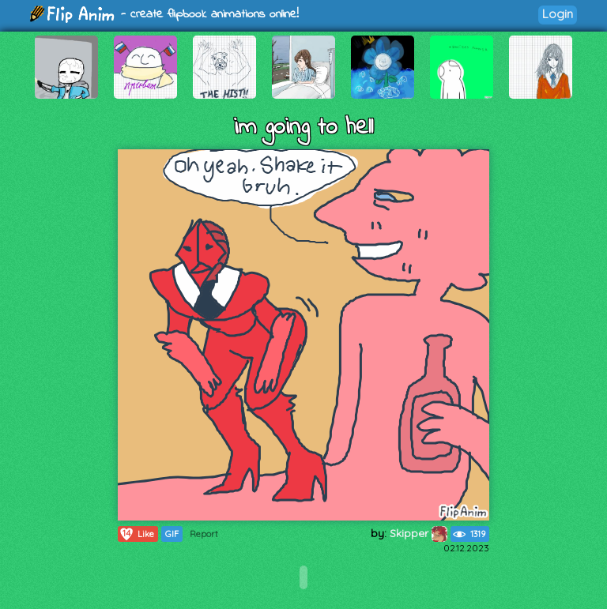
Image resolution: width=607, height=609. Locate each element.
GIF (172, 533)
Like (136, 534)
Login (557, 13)
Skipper (418, 533)
